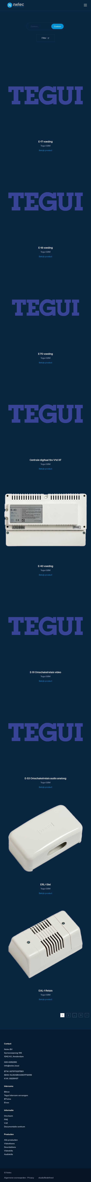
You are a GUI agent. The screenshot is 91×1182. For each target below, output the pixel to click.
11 (81, 1015)
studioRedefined (45, 1177)
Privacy (30, 1177)
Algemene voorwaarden (15, 1177)
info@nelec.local (11, 1065)
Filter (44, 38)
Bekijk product (45, 150)
